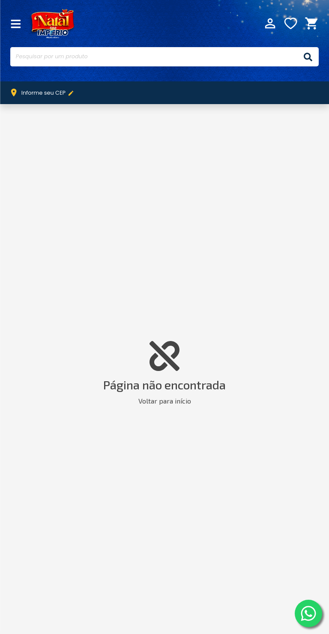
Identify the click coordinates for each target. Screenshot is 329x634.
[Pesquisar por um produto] (153, 56)
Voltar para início (164, 401)
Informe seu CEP (44, 93)
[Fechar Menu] (15, 23)
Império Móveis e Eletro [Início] (51, 23)
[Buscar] (308, 56)
